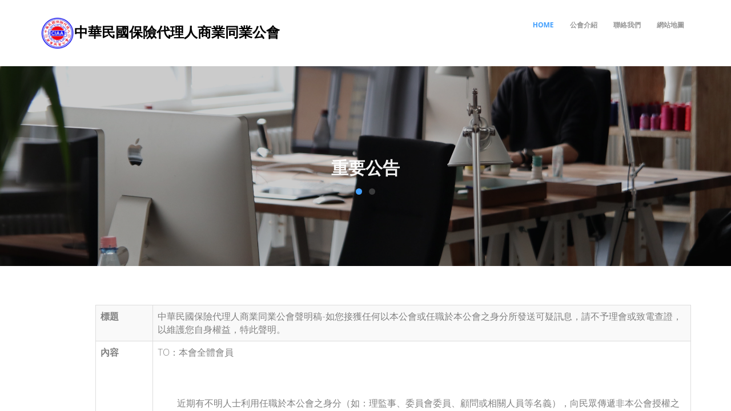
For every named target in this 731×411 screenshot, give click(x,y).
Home (543, 25)
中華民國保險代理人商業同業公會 (177, 31)
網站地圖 (670, 25)
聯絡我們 (627, 25)
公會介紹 (583, 25)
